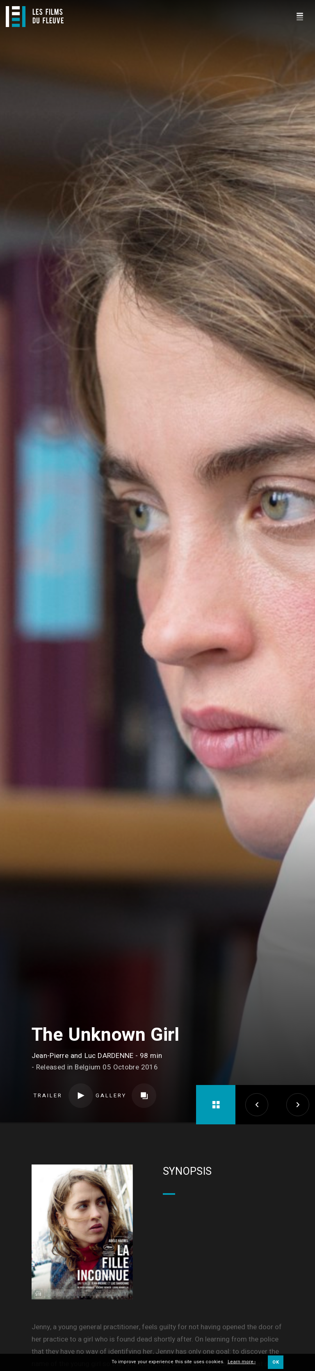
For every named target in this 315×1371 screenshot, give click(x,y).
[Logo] (34, 16)
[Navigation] (299, 15)
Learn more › (242, 1362)
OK (275, 1362)
